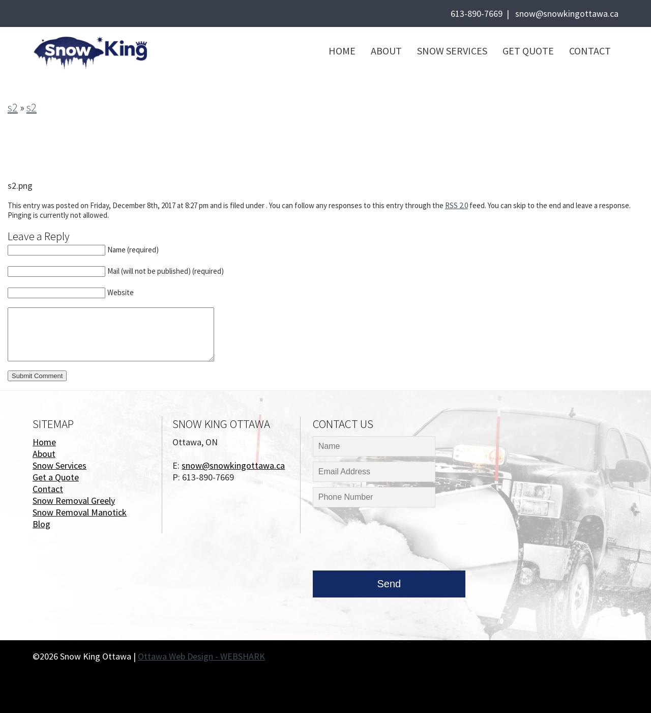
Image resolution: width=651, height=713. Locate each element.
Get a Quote (56, 477)
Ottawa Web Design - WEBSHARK (201, 656)
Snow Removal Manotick (80, 512)
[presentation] (390, 541)
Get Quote (528, 50)
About (386, 50)
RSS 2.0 (456, 205)
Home (342, 50)
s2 (13, 107)
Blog (41, 524)
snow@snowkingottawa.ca (566, 13)
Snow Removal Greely (74, 500)
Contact (590, 50)
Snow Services (452, 50)
